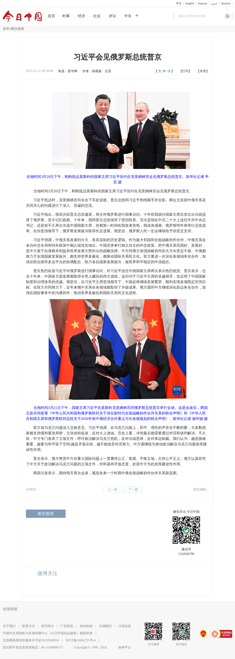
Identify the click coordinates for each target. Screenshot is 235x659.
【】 (164, 71)
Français (202, 3)
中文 (179, 3)
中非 (127, 16)
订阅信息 (124, 626)
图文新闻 (17, 28)
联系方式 (28, 626)
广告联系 (66, 626)
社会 (97, 16)
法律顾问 (105, 626)
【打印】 (185, 71)
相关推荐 (45, 513)
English (189, 3)
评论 (112, 16)
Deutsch (225, 3)
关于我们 (9, 626)
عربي (214, 3)
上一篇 (112, 489)
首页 (51, 16)
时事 (66, 16)
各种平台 (124, 647)
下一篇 (133, 489)
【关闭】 (202, 71)
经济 (81, 16)
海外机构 (86, 626)
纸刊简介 (47, 626)
